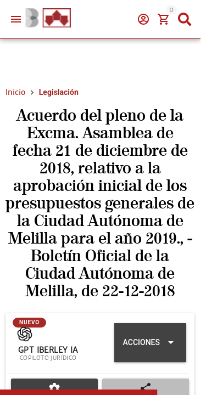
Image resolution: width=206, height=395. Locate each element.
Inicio (15, 92)
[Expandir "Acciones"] (150, 342)
